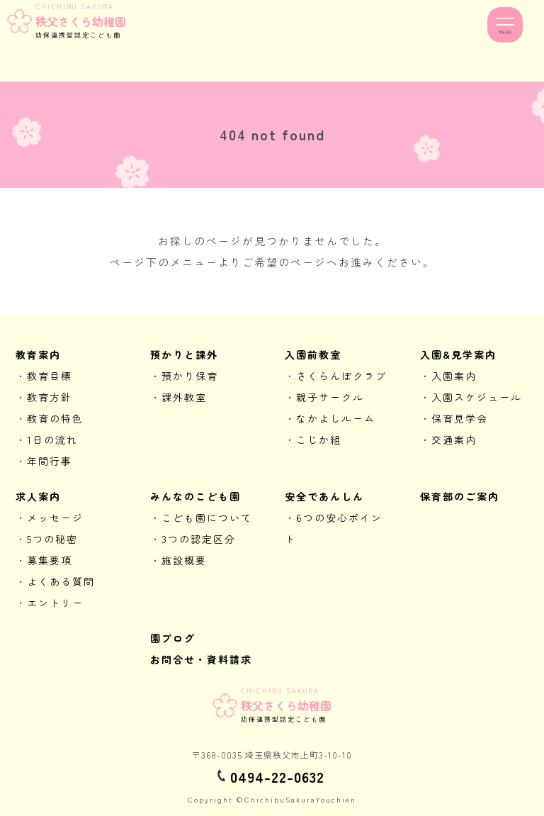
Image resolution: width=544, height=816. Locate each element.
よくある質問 (61, 581)
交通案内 (454, 439)
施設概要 (184, 560)
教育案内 (38, 354)
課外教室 (184, 397)
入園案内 (454, 376)
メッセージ (55, 517)
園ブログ (173, 638)
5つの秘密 (52, 539)
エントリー (55, 603)
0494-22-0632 (277, 776)
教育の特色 (55, 418)
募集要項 (49, 560)
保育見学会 (459, 418)
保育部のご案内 (459, 496)
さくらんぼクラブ (341, 376)
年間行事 (49, 461)
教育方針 (49, 397)
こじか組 (318, 439)
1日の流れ (52, 439)
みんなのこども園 (195, 496)
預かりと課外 (184, 354)
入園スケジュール (476, 397)
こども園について (207, 517)
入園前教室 (313, 354)
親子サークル (330, 397)
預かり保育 (190, 376)
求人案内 (38, 496)
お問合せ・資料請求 (201, 659)
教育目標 (49, 376)
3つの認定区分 (199, 539)
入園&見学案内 (458, 354)
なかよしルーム (335, 418)
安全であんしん (324, 496)
